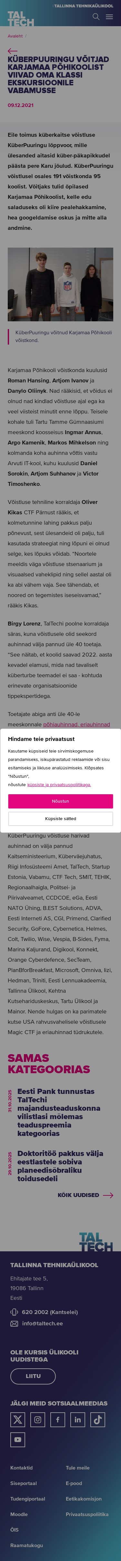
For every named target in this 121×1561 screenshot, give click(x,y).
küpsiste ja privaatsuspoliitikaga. (59, 785)
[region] (60, 781)
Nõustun (60, 801)
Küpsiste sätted (60, 819)
